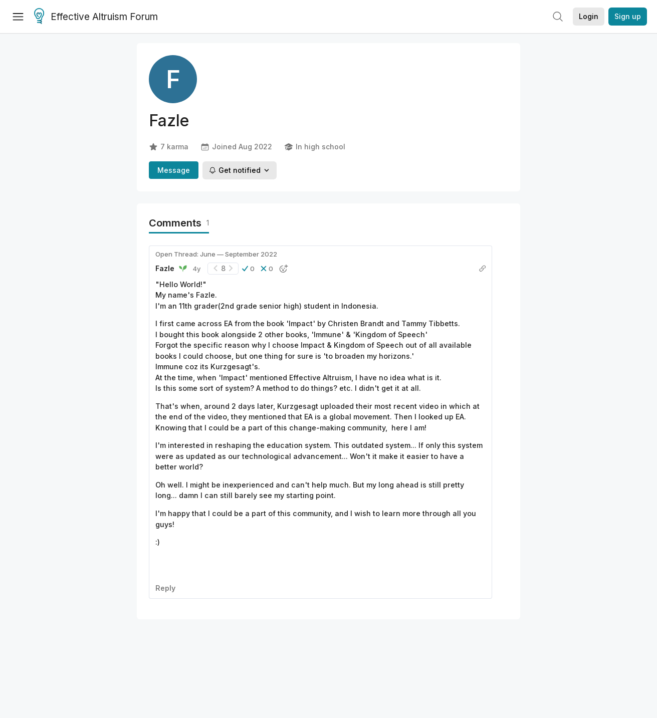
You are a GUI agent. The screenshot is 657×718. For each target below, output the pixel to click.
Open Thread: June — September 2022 (216, 254)
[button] (248, 269)
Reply (165, 588)
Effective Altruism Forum (96, 17)
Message (173, 170)
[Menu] (18, 17)
